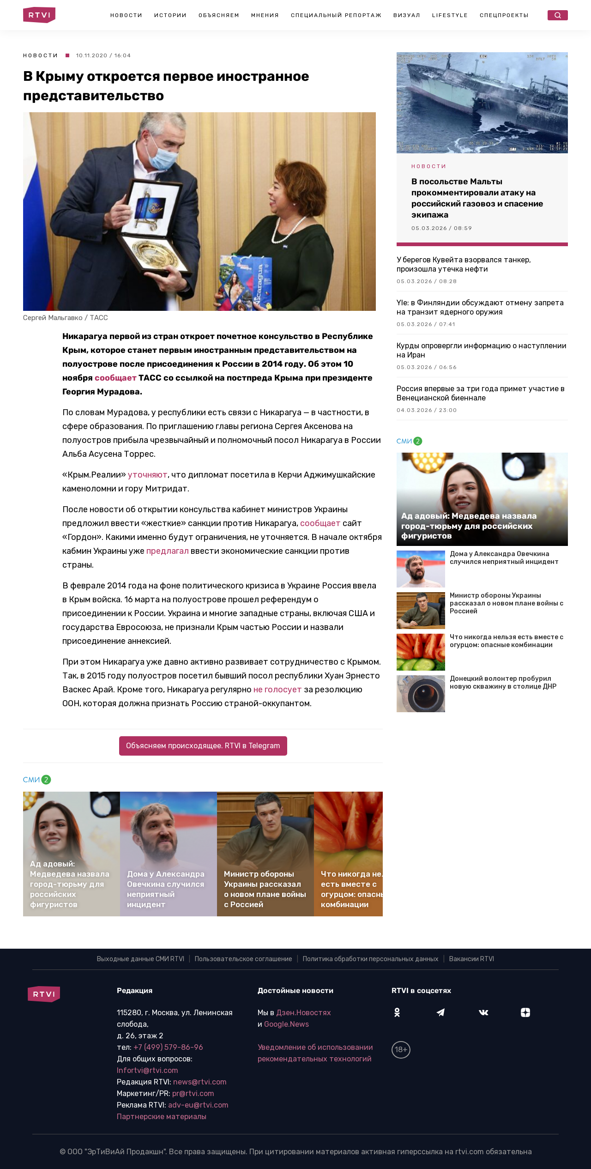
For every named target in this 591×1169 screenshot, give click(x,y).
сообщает (116, 378)
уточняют (148, 475)
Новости (126, 15)
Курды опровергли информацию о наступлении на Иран (482, 350)
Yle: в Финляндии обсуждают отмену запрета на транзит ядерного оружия (480, 307)
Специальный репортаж (336, 15)
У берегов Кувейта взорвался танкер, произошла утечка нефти (464, 264)
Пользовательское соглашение (243, 959)
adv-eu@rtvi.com (198, 1105)
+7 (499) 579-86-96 (168, 1047)
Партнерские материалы (161, 1116)
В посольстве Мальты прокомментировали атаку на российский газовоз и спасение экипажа (477, 198)
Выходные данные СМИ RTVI (140, 959)
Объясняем (219, 15)
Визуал (407, 15)
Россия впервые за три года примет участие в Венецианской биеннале (481, 393)
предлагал (167, 551)
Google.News (286, 1024)
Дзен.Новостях (303, 1012)
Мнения (265, 15)
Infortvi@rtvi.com (147, 1070)
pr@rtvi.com (193, 1093)
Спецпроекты (504, 15)
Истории (170, 15)
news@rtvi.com (200, 1082)
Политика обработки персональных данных (371, 959)
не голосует (277, 689)
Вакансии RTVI (471, 959)
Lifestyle (450, 15)
